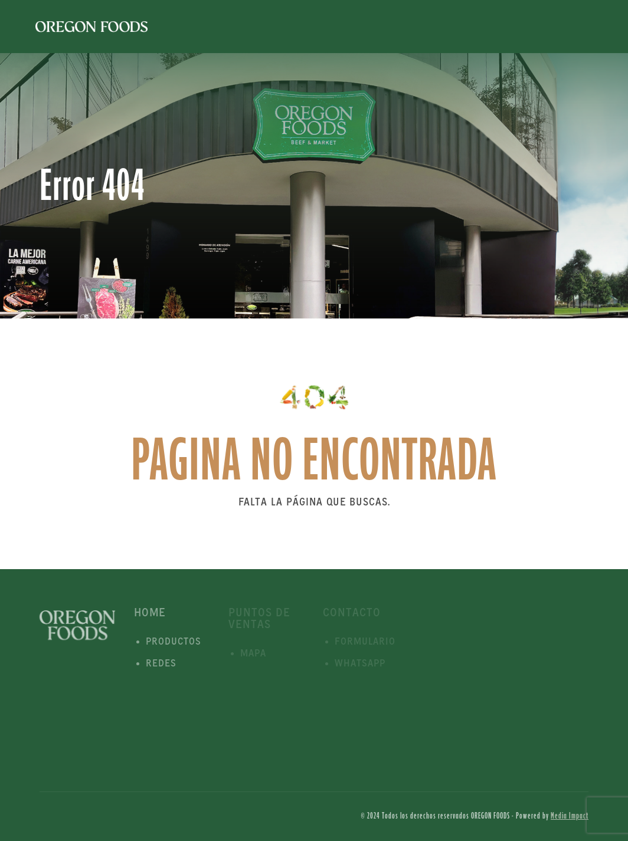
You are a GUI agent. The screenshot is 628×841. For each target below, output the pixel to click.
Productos (173, 641)
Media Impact (569, 816)
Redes (161, 663)
